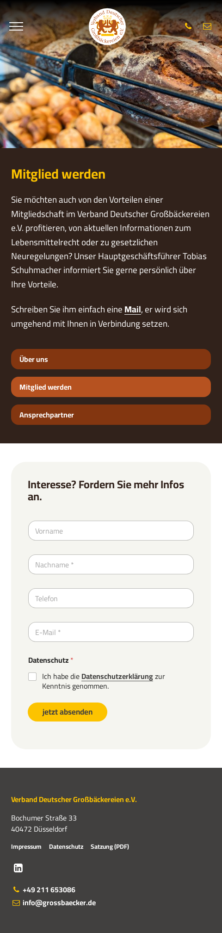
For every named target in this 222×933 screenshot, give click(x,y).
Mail (132, 309)
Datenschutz (51, 660)
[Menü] (16, 27)
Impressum (26, 846)
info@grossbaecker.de (53, 902)
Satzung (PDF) (110, 846)
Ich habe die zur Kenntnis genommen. (103, 681)
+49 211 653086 (43, 889)
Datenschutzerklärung (117, 676)
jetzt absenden (67, 711)
